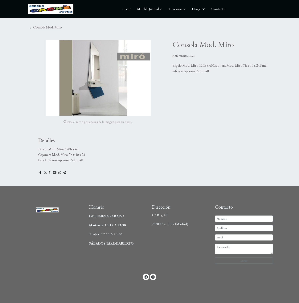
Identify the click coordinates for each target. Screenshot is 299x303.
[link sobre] (55, 209)
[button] (149, 9)
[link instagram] (153, 277)
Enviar (244, 260)
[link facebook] (146, 277)
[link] (50, 9)
